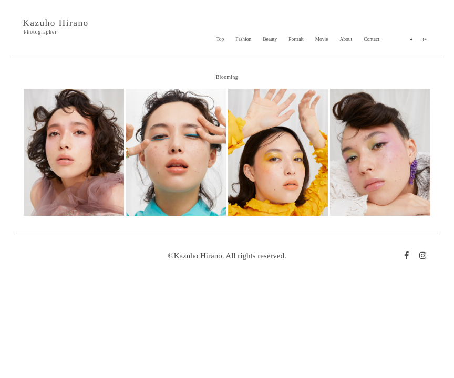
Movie (321, 39)
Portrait (296, 39)
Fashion (243, 39)
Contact (371, 39)
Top (220, 39)
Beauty (270, 39)
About (345, 39)
